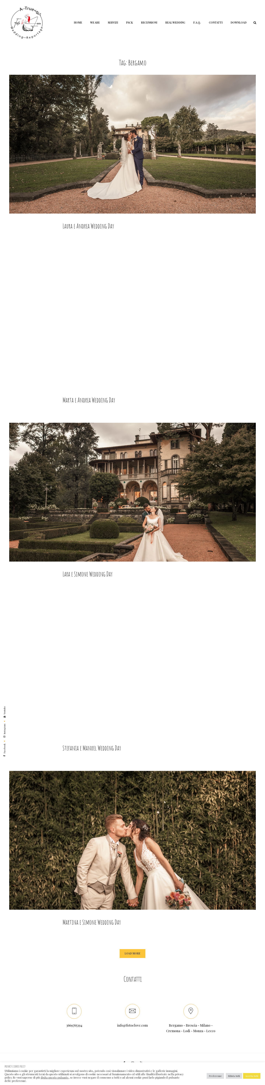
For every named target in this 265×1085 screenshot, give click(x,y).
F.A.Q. (197, 22)
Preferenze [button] (215, 1075)
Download (239, 22)
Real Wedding (175, 22)
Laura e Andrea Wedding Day (88, 226)
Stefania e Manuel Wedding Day (92, 755)
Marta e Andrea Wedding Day (89, 407)
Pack (129, 22)
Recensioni (149, 22)
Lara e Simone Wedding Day (88, 581)
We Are (95, 22)
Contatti (215, 22)
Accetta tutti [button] (251, 1075)
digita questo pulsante (54, 1077)
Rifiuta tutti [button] (234, 1075)
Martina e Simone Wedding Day (92, 929)
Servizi (113, 22)
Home (78, 22)
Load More (132, 953)
